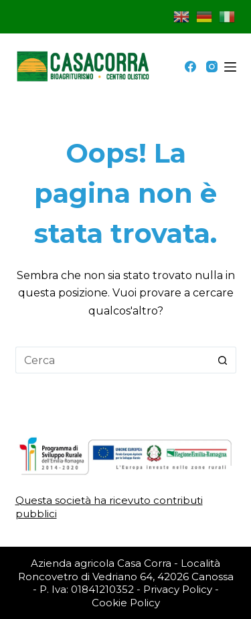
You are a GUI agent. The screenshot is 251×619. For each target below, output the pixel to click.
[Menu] (230, 67)
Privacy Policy (177, 589)
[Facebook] (190, 66)
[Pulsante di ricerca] (223, 360)
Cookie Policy (126, 602)
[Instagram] (212, 66)
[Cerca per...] (112, 360)
